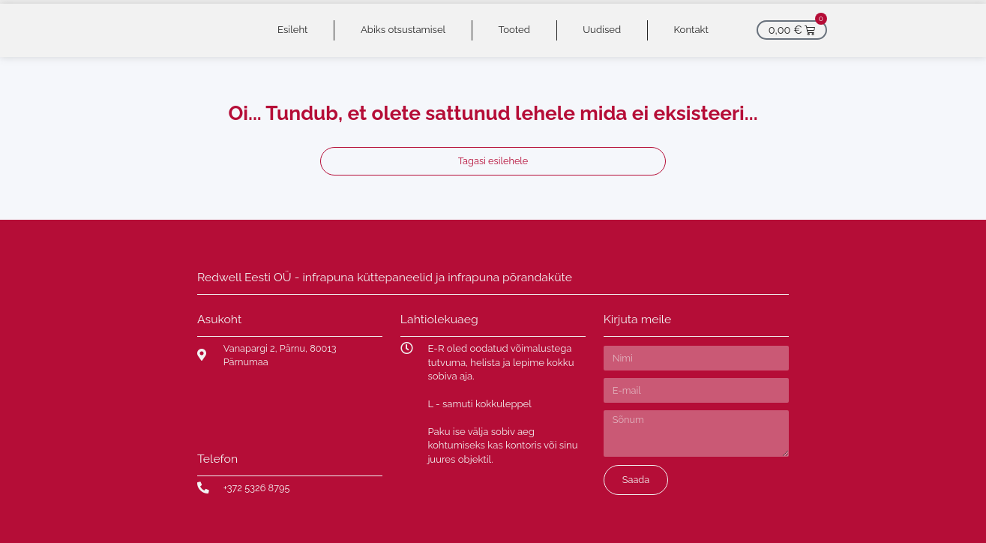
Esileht (292, 29)
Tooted (514, 29)
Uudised (602, 29)
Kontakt (691, 29)
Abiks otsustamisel (403, 29)
